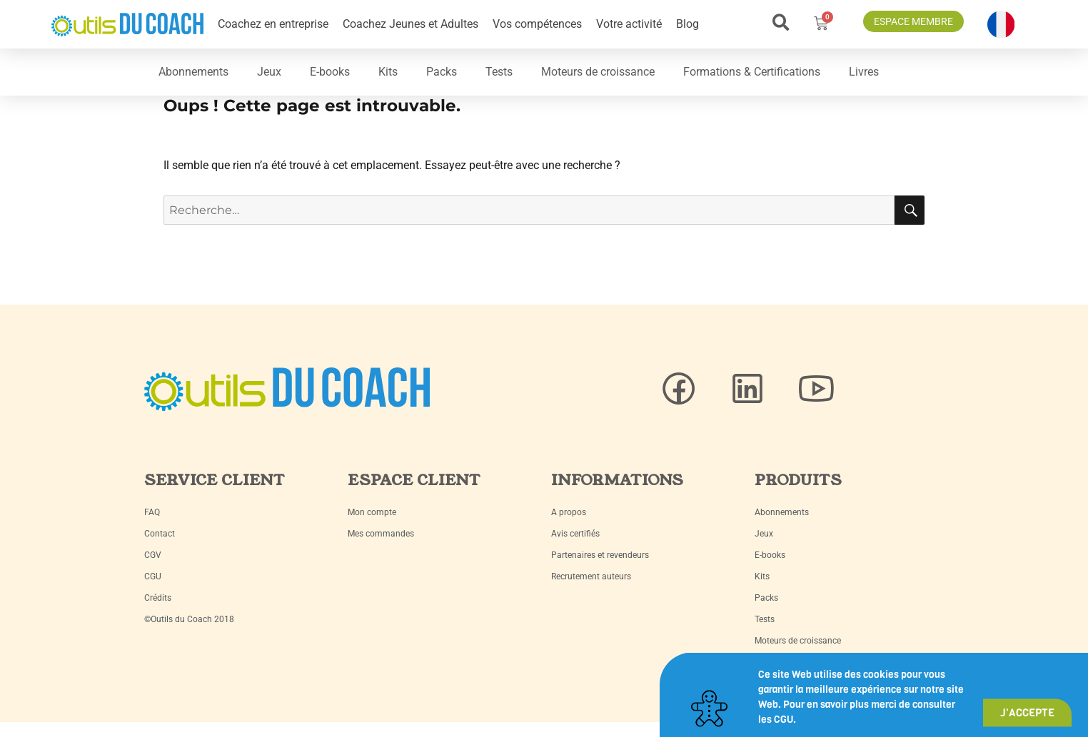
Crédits (157, 598)
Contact (159, 534)
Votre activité (629, 24)
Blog (687, 24)
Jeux (269, 71)
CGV (152, 555)
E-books (330, 71)
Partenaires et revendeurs (600, 555)
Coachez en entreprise (273, 24)
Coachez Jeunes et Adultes (410, 24)
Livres (864, 71)
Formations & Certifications (751, 71)
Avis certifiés (575, 534)
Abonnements (193, 71)
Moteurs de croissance (598, 71)
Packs (441, 71)
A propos (568, 512)
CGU (152, 576)
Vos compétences (537, 24)
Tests (499, 71)
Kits (388, 71)
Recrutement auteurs (591, 576)
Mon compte (372, 512)
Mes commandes (381, 534)
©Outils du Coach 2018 (189, 619)
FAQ (152, 512)
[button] (780, 22)
